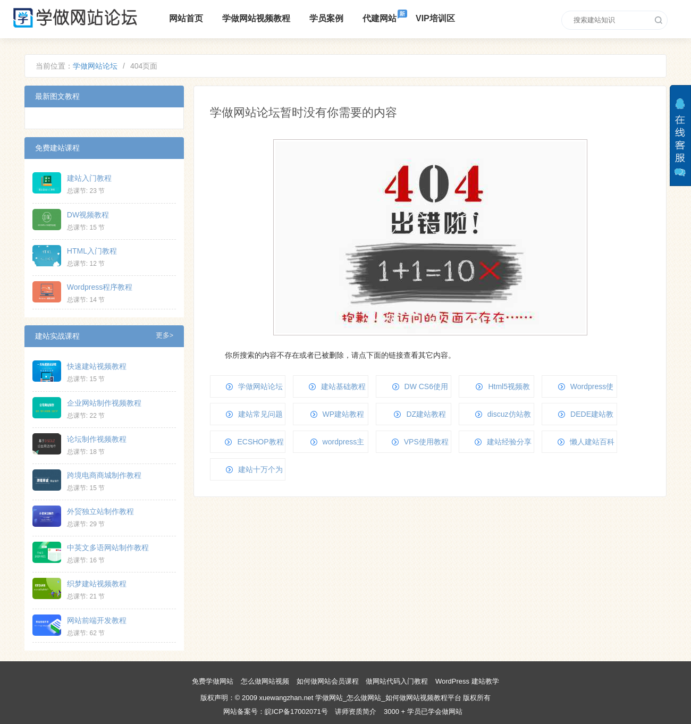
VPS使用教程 (426, 441)
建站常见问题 (260, 414)
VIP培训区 (435, 18)
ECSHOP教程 (260, 441)
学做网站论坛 (95, 66)
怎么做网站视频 (265, 681)
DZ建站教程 (426, 414)
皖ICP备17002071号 (296, 711)
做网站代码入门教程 (397, 681)
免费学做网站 (212, 681)
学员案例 (326, 18)
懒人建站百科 (592, 441)
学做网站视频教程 (256, 18)
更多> (164, 335)
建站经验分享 (509, 441)
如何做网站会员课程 (328, 681)
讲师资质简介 (355, 711)
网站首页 (186, 18)
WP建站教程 (344, 414)
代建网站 (380, 18)
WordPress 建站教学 (467, 681)
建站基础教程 (343, 386)
